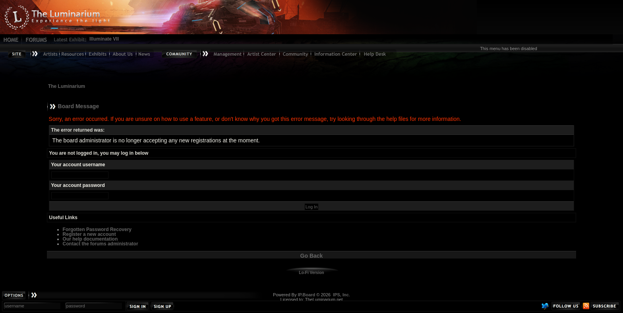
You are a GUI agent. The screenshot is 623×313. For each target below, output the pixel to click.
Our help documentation (90, 239)
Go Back (311, 256)
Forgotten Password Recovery (97, 229)
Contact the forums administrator (100, 244)
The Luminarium (66, 86)
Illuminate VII (104, 39)
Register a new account (89, 234)
